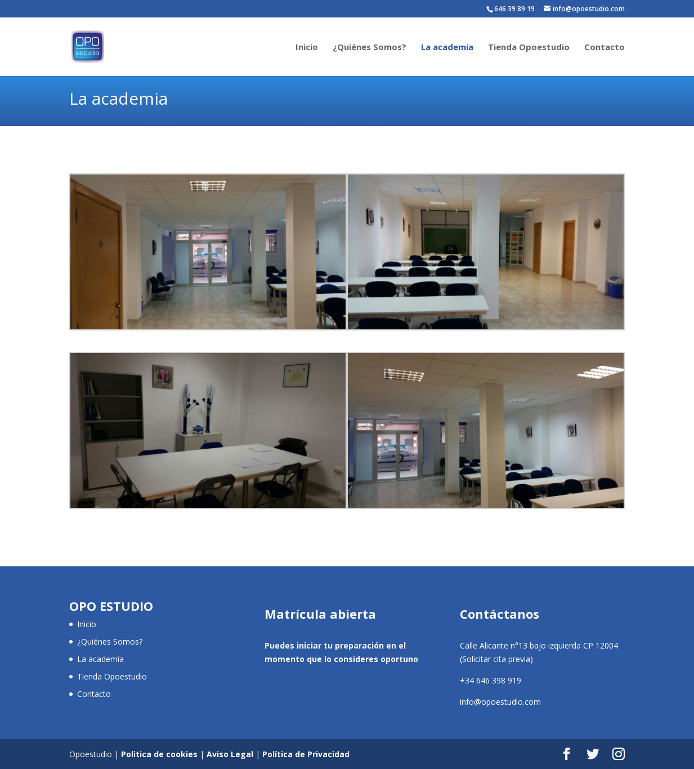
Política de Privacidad (306, 754)
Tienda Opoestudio (529, 47)
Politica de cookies (159, 754)
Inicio (306, 47)
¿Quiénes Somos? (369, 47)
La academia (447, 47)
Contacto (604, 47)
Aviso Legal (230, 754)
